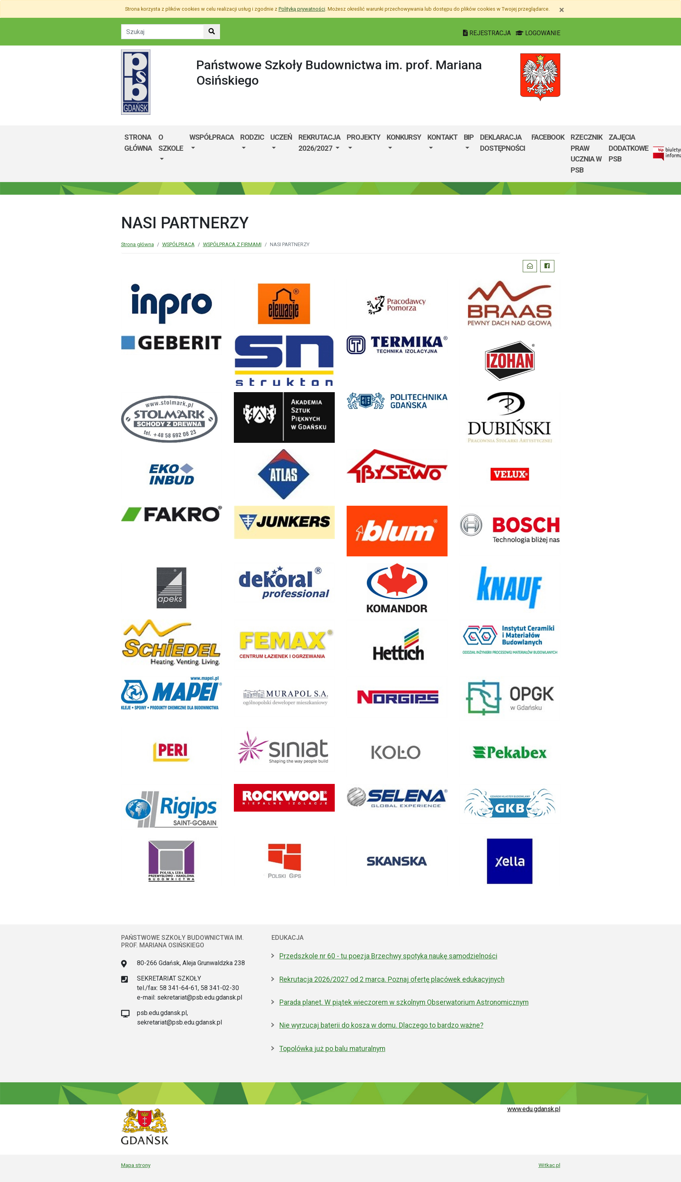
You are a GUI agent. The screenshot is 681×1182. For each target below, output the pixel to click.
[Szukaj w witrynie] (211, 31)
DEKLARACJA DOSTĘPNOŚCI (502, 142)
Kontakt (442, 137)
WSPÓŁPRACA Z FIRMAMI (232, 244)
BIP (469, 137)
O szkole (170, 142)
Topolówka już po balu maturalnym (332, 1049)
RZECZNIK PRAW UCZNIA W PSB (586, 153)
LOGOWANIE (538, 33)
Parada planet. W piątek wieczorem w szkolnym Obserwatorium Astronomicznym (404, 1002)
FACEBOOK (547, 137)
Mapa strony (135, 1165)
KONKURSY (404, 137)
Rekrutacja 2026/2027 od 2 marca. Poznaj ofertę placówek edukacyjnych (392, 979)
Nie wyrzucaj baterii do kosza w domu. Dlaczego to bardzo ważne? (381, 1025)
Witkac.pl (549, 1165)
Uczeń (281, 137)
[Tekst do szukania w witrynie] (162, 31)
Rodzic (252, 137)
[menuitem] (170, 153)
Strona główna (138, 142)
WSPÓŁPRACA (212, 137)
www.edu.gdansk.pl (533, 1109)
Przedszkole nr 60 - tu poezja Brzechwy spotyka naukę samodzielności (388, 956)
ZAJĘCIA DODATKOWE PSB (629, 148)
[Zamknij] (561, 10)
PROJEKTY (363, 137)
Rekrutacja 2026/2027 (319, 142)
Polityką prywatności (302, 9)
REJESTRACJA (487, 33)
